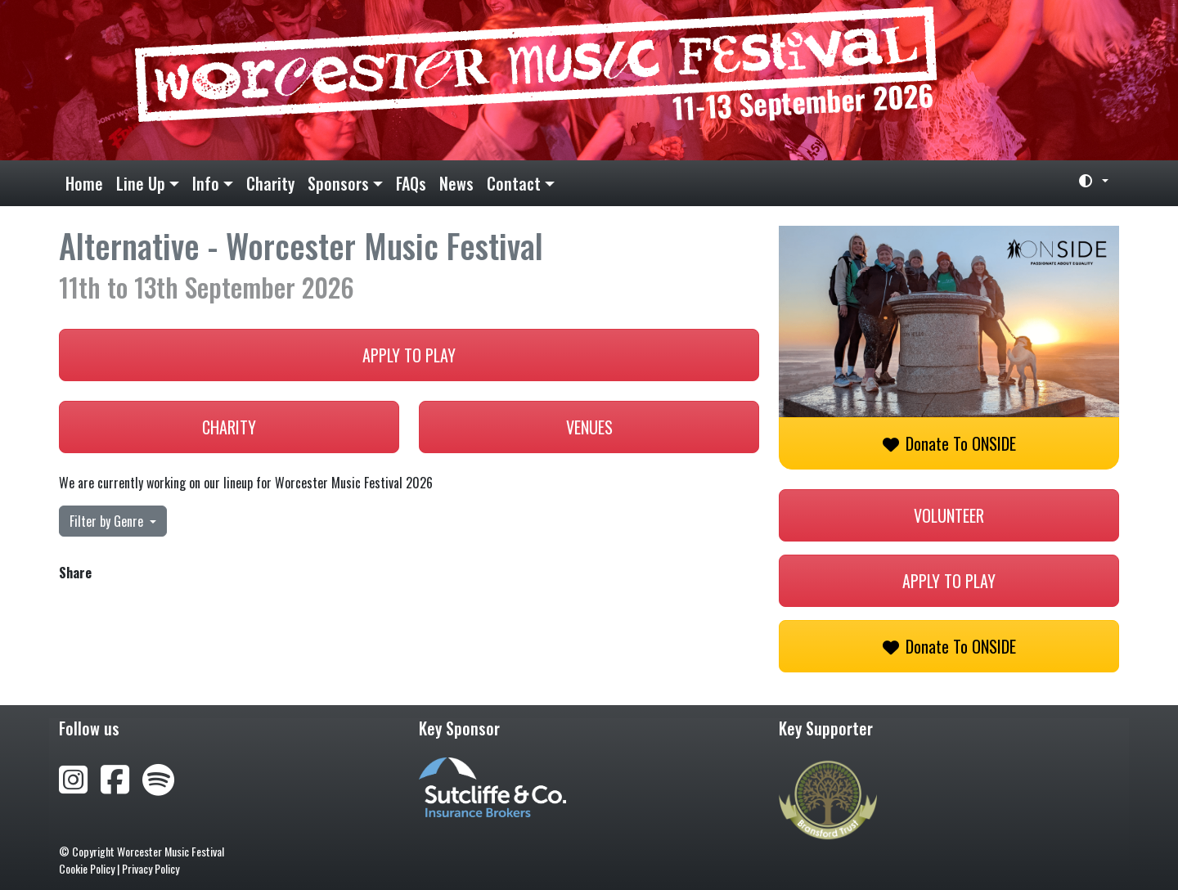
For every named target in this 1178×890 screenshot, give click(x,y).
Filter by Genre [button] (108, 521)
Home (84, 183)
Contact (514, 183)
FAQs (411, 183)
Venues (589, 427)
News (456, 183)
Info (205, 183)
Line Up (140, 183)
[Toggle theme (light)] (1087, 181)
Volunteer (949, 515)
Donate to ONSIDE (949, 443)
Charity (270, 183)
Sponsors (338, 183)
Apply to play (409, 355)
